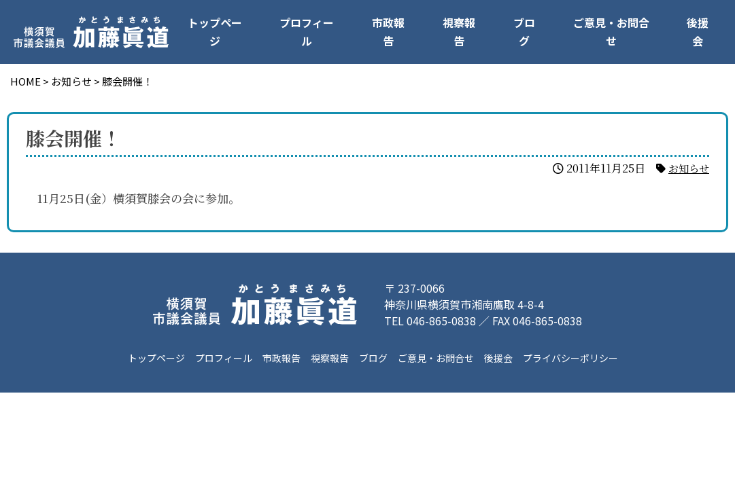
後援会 (697, 31)
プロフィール (306, 31)
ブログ (524, 31)
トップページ (215, 31)
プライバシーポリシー (569, 358)
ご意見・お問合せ (611, 31)
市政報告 (388, 31)
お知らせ (687, 168)
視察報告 (459, 31)
